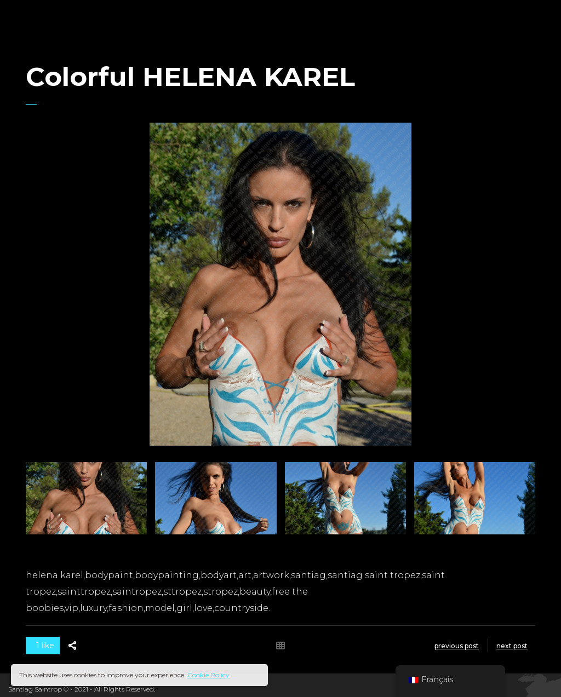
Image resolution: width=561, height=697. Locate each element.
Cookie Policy (208, 675)
